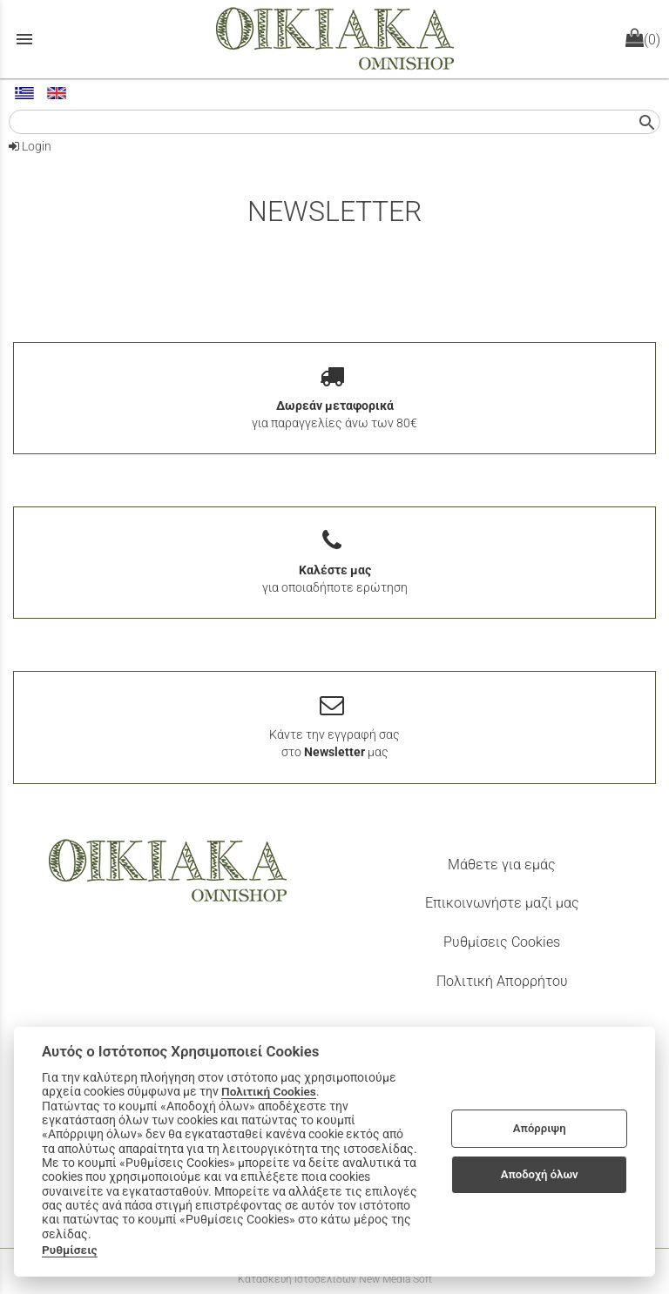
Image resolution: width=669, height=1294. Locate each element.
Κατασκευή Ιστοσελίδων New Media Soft (335, 1279)
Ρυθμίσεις (70, 1250)
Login (30, 146)
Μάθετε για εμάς (502, 864)
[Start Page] (335, 39)
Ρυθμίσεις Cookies (501, 942)
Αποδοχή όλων (539, 1174)
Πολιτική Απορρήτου (502, 981)
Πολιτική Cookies (268, 1091)
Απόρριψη (539, 1128)
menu (24, 39)
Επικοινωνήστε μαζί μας (502, 903)
